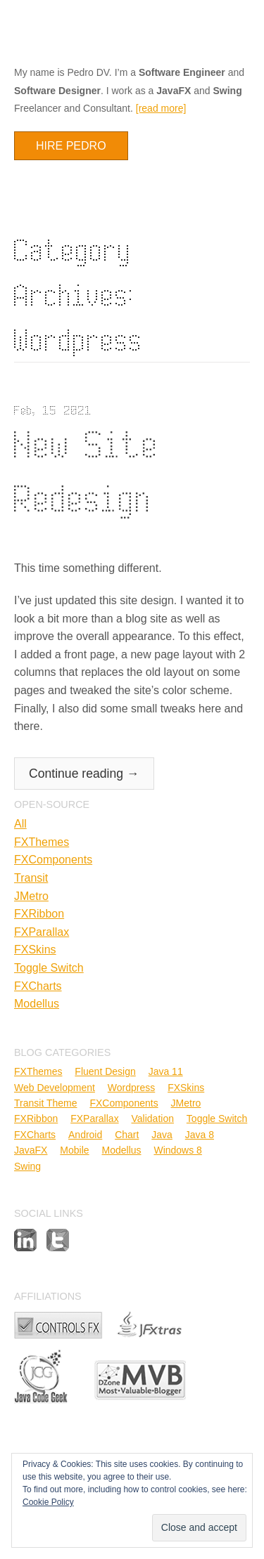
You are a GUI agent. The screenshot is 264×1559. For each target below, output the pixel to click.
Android (85, 1134)
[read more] (161, 108)
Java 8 (199, 1134)
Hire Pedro (71, 146)
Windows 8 (177, 1150)
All (20, 824)
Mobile (74, 1150)
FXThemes (41, 842)
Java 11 (166, 1071)
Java (161, 1134)
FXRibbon (39, 914)
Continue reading (84, 774)
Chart (127, 1134)
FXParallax (41, 932)
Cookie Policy (48, 1502)
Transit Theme (45, 1103)
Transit (31, 878)
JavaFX (30, 1150)
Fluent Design (105, 1071)
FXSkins (35, 949)
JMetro (31, 896)
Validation (153, 1118)
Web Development (54, 1087)
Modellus (36, 1004)
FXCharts (38, 986)
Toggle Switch (49, 968)
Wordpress (131, 1087)
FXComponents (53, 860)
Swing (27, 1166)
